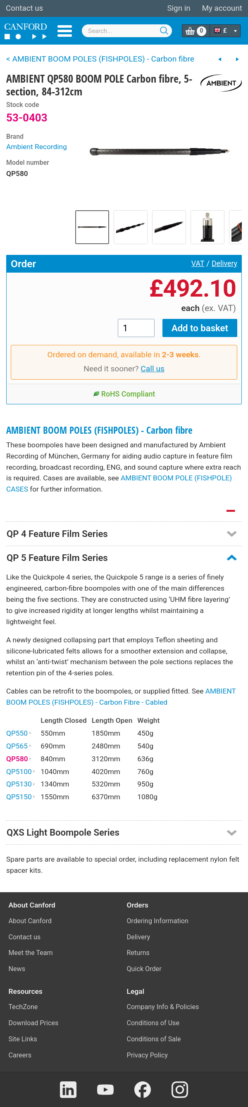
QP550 (19, 733)
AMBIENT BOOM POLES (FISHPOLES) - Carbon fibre (99, 430)
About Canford (30, 921)
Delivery (224, 263)
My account (222, 8)
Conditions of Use (153, 1023)
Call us (153, 368)
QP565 (19, 746)
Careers (20, 1055)
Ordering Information (157, 921)
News (17, 969)
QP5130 (21, 784)
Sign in (178, 8)
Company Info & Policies (163, 1007)
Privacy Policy (147, 1055)
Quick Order (144, 969)
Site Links (23, 1039)
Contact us (24, 8)
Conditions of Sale (154, 1039)
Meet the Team (31, 953)
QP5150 (21, 797)
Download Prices (34, 1023)
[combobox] (127, 30)
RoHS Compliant (124, 394)
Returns (138, 953)
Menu (64, 31)
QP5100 (21, 771)
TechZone (23, 1007)
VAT (198, 263)
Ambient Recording (36, 147)
